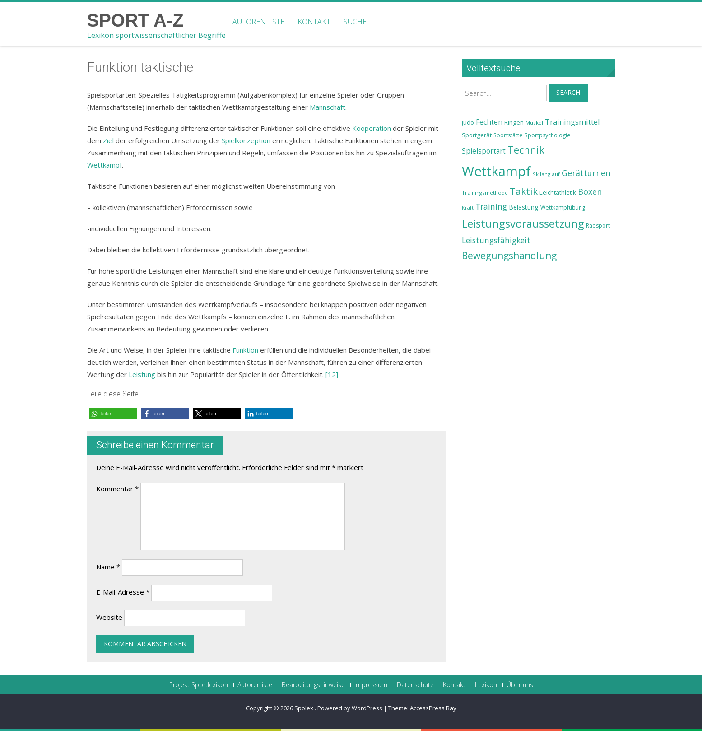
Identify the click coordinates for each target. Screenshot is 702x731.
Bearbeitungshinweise (313, 685)
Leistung (142, 374)
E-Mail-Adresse (122, 591)
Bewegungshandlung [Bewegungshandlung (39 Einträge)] (509, 255)
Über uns (520, 685)
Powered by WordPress (349, 708)
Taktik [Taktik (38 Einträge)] (524, 191)
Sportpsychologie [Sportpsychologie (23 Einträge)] (548, 135)
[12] (331, 374)
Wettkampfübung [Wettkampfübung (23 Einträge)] (562, 207)
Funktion (245, 349)
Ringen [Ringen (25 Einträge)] (514, 122)
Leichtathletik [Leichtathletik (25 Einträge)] (557, 192)
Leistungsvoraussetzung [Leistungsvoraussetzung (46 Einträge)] (523, 223)
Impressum (370, 685)
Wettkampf (104, 164)
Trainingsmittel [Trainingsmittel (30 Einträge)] (572, 121)
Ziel (108, 140)
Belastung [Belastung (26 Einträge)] (524, 207)
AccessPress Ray (433, 708)
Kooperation (371, 128)
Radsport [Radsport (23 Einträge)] (598, 225)
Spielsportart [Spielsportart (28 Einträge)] (484, 151)
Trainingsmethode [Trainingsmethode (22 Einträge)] (485, 192)
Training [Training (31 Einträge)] (491, 206)
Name (108, 566)
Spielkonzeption (246, 140)
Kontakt (314, 22)
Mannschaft (327, 107)
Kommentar (117, 488)
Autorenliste (258, 22)
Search (568, 92)
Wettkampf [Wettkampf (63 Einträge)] (496, 171)
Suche (355, 22)
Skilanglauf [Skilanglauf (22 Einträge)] (546, 174)
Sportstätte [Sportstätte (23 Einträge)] (508, 135)
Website (109, 617)
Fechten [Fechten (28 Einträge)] (489, 122)
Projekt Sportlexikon (198, 685)
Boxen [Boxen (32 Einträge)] (590, 191)
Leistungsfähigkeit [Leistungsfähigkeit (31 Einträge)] (496, 240)
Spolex (304, 708)
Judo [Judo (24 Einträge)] (468, 122)
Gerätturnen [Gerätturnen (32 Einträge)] (586, 173)
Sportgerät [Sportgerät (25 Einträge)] (477, 135)
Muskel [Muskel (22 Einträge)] (534, 122)
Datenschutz (415, 685)
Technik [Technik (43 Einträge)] (525, 150)
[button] (113, 413)
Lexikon (486, 685)
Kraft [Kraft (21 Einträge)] (468, 208)
